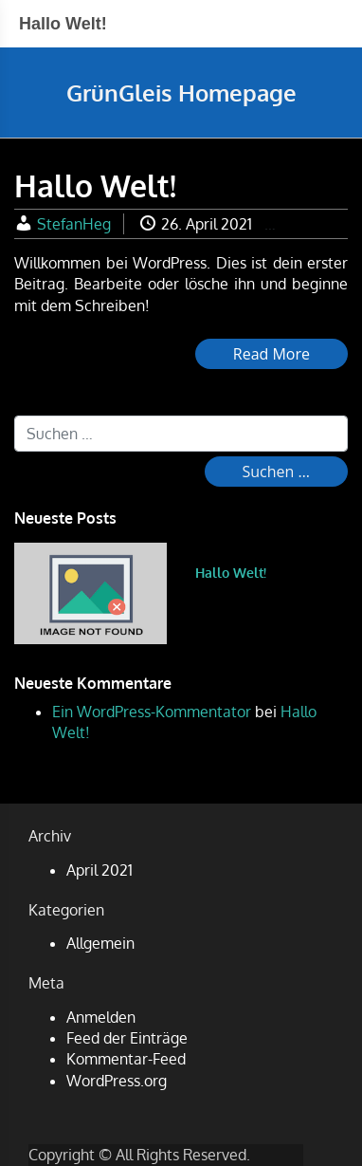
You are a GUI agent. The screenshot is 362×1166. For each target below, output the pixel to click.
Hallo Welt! (230, 572)
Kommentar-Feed (126, 1058)
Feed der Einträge (127, 1037)
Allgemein (100, 943)
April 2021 (99, 870)
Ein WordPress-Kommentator (151, 711)
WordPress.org (116, 1080)
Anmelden (101, 1017)
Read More (271, 353)
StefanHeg (74, 223)
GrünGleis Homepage (181, 92)
